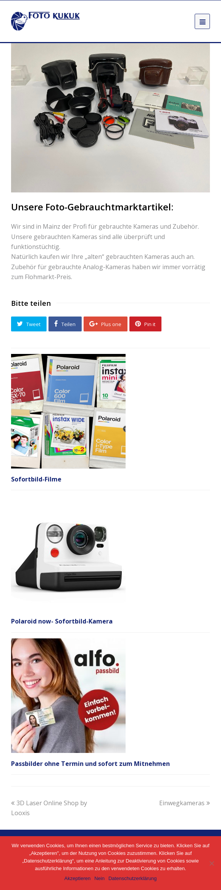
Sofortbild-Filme (36, 479)
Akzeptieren (78, 878)
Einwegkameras (184, 803)
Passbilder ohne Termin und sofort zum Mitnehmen (90, 763)
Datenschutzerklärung (132, 878)
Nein (99, 878)
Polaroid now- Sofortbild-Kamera (62, 621)
